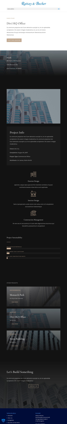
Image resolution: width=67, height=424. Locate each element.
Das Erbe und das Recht (14, 422)
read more (15, 302)
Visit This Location (14, 40)
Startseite (10, 415)
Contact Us (33, 386)
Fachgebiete (11, 420)
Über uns (10, 418)
